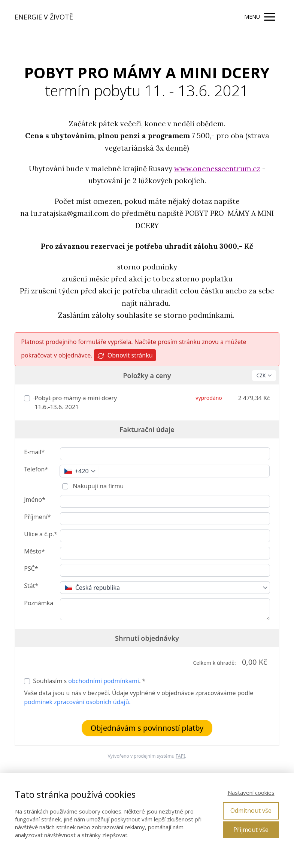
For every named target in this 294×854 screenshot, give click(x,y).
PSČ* (31, 568)
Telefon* (36, 469)
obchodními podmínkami (103, 681)
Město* (34, 551)
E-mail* (34, 452)
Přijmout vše (251, 830)
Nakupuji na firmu (97, 486)
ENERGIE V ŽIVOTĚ (44, 16)
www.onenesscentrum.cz (217, 168)
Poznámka (38, 603)
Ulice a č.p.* (40, 534)
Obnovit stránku (125, 355)
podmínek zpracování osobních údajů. (77, 702)
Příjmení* (37, 517)
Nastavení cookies (251, 792)
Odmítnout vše (251, 810)
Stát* (31, 586)
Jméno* (34, 499)
